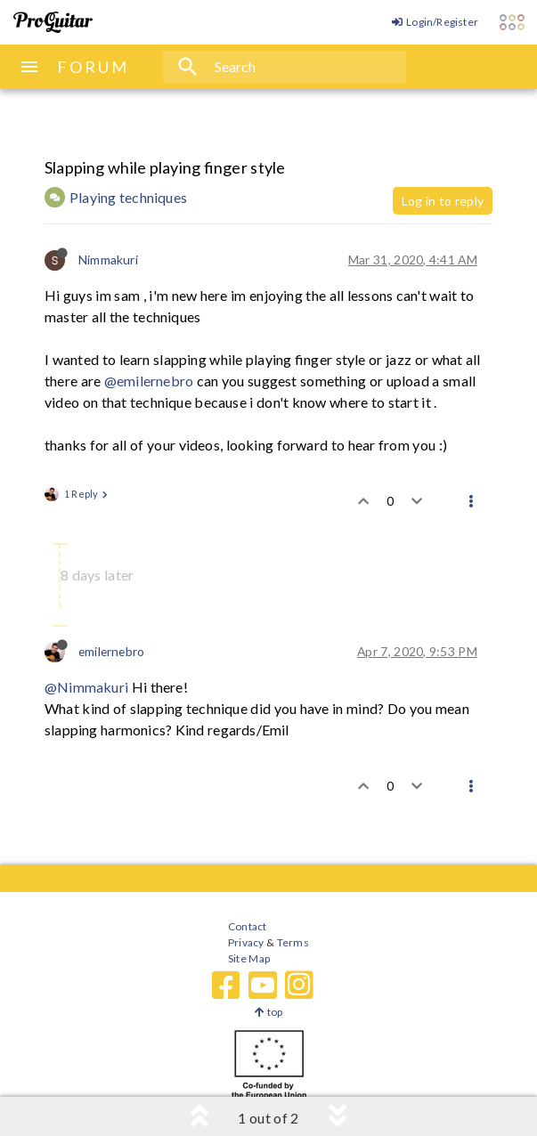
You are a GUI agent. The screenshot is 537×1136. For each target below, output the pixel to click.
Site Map (249, 958)
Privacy (246, 942)
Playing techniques (128, 197)
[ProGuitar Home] (53, 22)
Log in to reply (443, 200)
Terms (291, 942)
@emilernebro (148, 380)
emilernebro (111, 651)
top (268, 1011)
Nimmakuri (108, 259)
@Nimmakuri (86, 686)
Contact (247, 926)
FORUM (93, 67)
